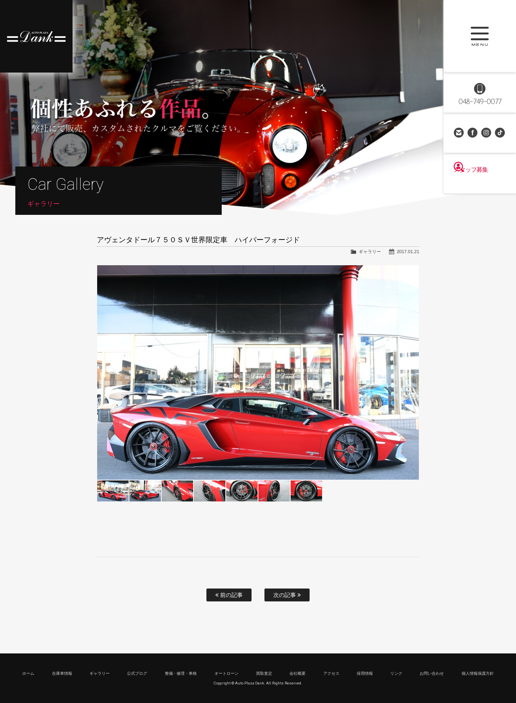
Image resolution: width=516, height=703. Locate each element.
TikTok (500, 133)
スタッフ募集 (479, 182)
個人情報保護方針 (478, 673)
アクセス (331, 673)
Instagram (486, 133)
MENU (479, 36)
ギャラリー (370, 251)
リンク (396, 673)
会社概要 (297, 673)
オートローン (226, 673)
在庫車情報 (62, 673)
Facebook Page (473, 133)
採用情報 (365, 673)
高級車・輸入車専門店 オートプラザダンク (36, 36)
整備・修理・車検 (181, 673)
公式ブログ (137, 673)
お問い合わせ (459, 133)
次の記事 (287, 595)
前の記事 (229, 595)
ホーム (28, 673)
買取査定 (264, 673)
